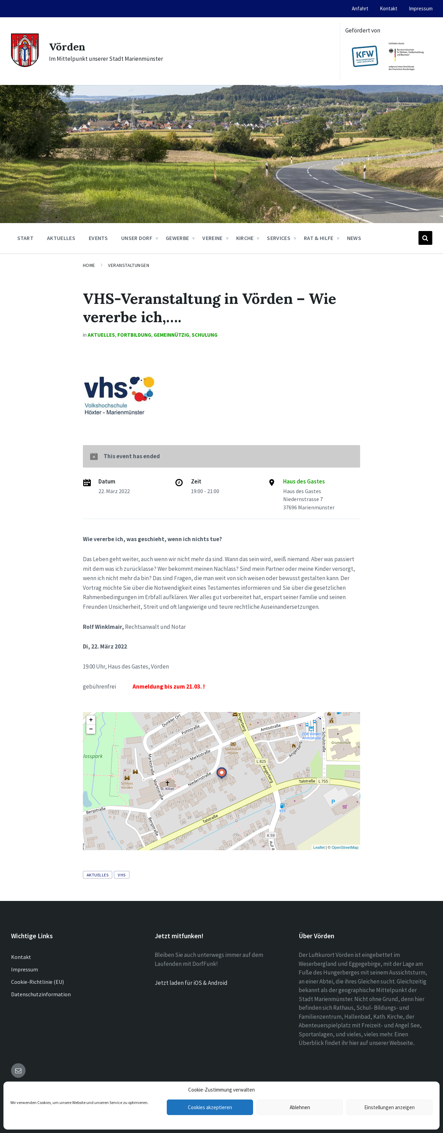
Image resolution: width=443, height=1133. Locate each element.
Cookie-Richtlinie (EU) (37, 981)
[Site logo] (25, 65)
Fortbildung (134, 335)
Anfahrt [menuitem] (360, 8)
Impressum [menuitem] (421, 8)
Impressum (24, 969)
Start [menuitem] (25, 237)
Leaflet (319, 847)
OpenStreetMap (344, 847)
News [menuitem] (354, 237)
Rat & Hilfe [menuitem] (319, 237)
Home (89, 265)
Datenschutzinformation (41, 994)
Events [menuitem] (98, 237)
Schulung (205, 335)
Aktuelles (101, 335)
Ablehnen (300, 1107)
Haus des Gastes (304, 481)
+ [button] (91, 720)
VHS (122, 874)
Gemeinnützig (171, 335)
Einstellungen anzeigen (389, 1107)
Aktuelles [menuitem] (61, 237)
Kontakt (21, 956)
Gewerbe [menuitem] (177, 237)
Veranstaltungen (128, 265)
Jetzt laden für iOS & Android (191, 983)
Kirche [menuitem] (245, 237)
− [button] (91, 729)
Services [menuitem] (278, 237)
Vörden (67, 46)
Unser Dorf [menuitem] (136, 237)
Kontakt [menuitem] (388, 8)
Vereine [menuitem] (212, 237)
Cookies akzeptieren (210, 1107)
